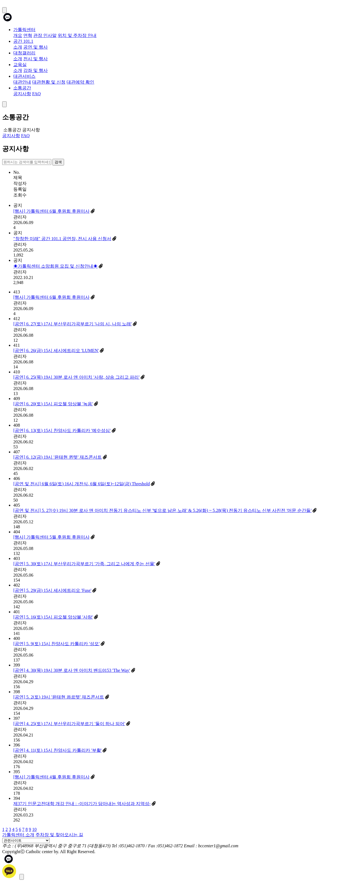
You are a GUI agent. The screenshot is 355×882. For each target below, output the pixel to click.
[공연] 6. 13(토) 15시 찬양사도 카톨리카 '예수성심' (62, 430)
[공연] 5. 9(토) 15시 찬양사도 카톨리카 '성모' (56, 643)
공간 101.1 (23, 41)
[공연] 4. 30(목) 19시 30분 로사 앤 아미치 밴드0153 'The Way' (71, 670)
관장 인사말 (45, 35)
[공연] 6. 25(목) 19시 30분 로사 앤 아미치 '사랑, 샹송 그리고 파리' (76, 377)
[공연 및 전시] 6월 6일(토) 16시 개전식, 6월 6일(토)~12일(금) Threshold (81, 483)
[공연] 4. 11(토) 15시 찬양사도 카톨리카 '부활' (57, 750)
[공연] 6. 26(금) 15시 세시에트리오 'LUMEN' (56, 350)
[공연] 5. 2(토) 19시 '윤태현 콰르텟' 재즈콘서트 (58, 697)
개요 (17, 35)
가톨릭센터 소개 (18, 834)
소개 (17, 47)
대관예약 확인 (80, 82)
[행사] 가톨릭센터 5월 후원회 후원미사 (51, 537)
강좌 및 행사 (35, 70)
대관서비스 (24, 76)
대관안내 (22, 82)
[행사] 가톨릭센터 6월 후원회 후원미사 (51, 211)
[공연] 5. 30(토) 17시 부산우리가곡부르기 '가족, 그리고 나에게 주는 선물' (84, 563)
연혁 (27, 35)
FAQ (36, 93)
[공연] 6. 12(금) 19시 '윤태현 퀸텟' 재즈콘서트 (57, 457)
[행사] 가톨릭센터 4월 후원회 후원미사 (51, 777)
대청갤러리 (24, 53)
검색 (58, 162)
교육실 (20, 64)
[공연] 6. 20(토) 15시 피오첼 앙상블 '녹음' (53, 403)
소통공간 (22, 88)
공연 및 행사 (35, 47)
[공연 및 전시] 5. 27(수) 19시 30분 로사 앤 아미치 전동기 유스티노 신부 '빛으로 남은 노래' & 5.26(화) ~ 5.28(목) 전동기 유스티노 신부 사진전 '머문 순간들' (162, 510)
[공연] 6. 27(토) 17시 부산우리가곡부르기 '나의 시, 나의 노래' (72, 323)
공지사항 (22, 93)
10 (34, 829)
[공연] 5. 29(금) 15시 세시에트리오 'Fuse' (52, 590)
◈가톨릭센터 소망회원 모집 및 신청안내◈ (55, 266)
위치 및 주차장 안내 (77, 35)
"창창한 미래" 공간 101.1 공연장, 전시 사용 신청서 (62, 238)
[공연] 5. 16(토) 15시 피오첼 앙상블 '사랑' (53, 617)
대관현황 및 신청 (48, 82)
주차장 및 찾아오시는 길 (59, 834)
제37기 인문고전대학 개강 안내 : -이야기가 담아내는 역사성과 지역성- (82, 803)
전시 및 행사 (35, 58)
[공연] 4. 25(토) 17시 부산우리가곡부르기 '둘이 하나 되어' (69, 723)
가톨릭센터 (24, 29)
